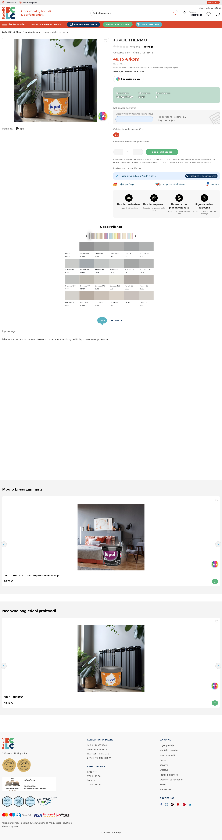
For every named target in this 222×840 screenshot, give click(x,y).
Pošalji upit (213, 2)
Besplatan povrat (154, 204)
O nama (164, 765)
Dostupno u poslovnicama (202, 176)
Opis (102, 320)
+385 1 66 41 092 (154, 24)
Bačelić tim (166, 789)
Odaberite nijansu (130, 79)
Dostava (164, 770)
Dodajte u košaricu (162, 152)
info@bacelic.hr (103, 758)
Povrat (163, 760)
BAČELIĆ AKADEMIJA (88, 24)
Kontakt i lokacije (169, 750)
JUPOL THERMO (13, 697)
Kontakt (215, 184)
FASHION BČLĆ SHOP (121, 24)
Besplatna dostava (128, 204)
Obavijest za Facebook (171, 779)
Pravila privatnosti (169, 774)
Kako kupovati (167, 755)
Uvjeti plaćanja (126, 184)
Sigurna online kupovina (204, 206)
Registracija (195, 14)
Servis (163, 784)
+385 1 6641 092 (100, 749)
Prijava (192, 12)
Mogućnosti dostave (174, 184)
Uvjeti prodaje (167, 745)
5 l (116, 135)
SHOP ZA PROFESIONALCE (47, 24)
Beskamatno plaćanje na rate (179, 206)
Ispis (20, 129)
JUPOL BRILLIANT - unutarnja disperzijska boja (31, 575)
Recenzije (147, 46)
